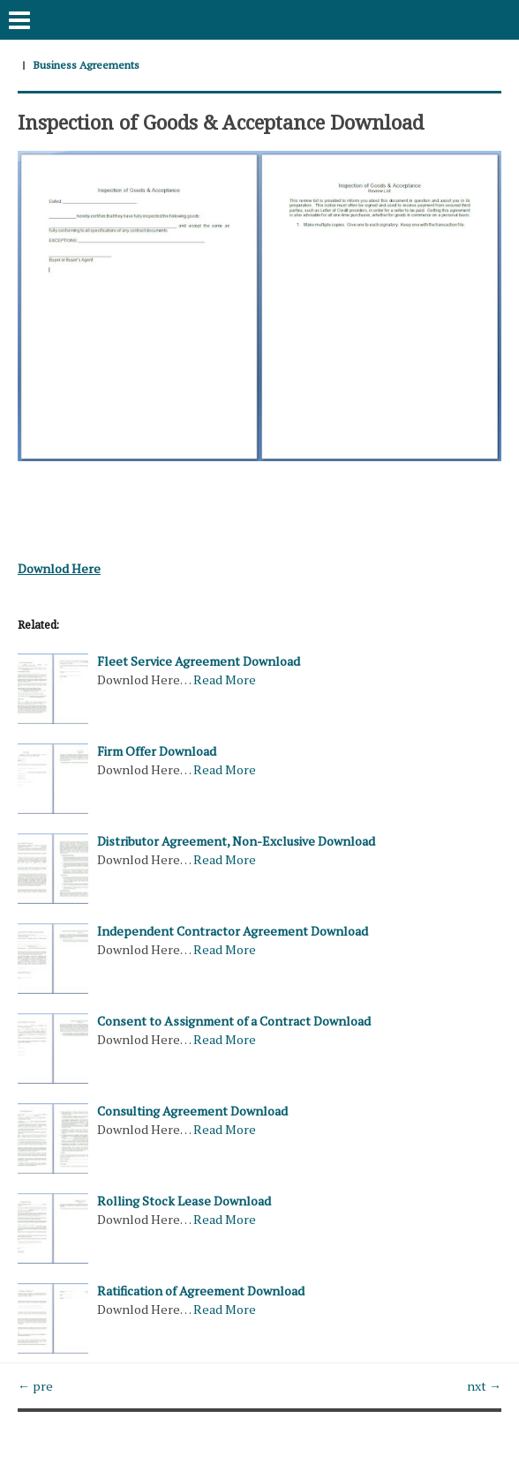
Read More (224, 679)
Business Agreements (86, 64)
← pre (35, 1385)
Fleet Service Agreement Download (198, 661)
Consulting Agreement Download (192, 1110)
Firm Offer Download (156, 751)
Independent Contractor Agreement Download (232, 930)
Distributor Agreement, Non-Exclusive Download (236, 840)
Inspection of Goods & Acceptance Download (221, 121)
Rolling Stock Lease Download (184, 1200)
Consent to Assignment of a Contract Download (234, 1020)
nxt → (484, 1385)
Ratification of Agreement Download (201, 1290)
